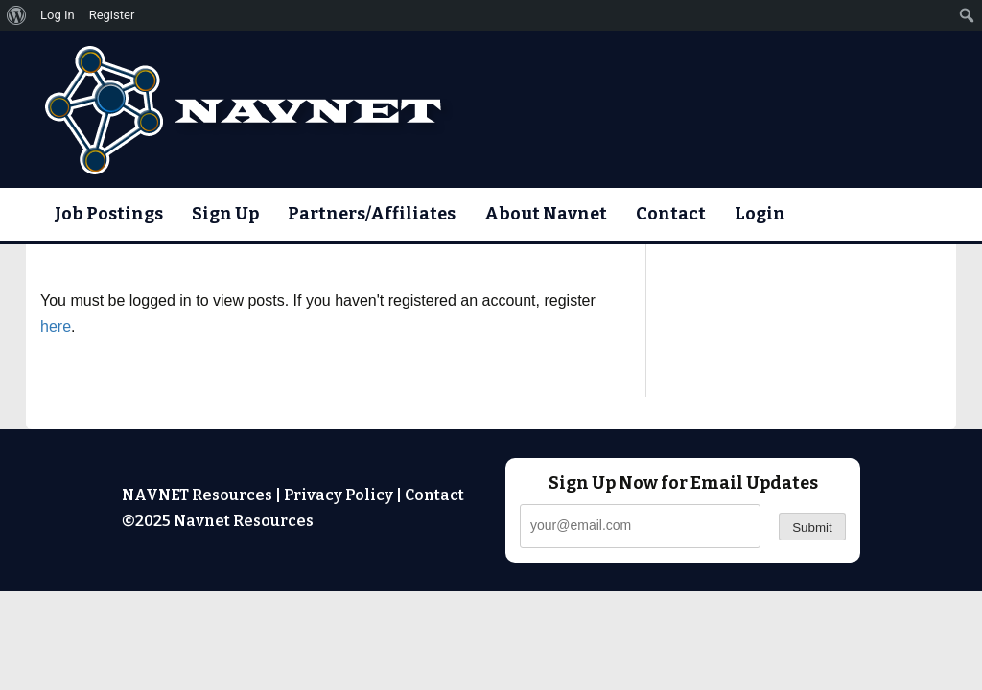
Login (760, 213)
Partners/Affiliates (372, 213)
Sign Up (225, 213)
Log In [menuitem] (57, 15)
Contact (671, 213)
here (55, 326)
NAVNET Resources (197, 495)
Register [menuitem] (112, 15)
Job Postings (109, 213)
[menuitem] (17, 15)
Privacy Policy (338, 495)
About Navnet (545, 213)
